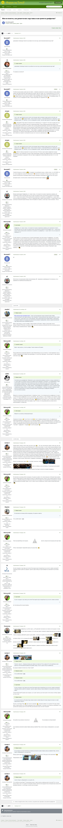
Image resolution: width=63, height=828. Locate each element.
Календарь (9, 9)
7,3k (7, 232)
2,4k (7, 517)
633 (7, 576)
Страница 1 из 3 (18, 33)
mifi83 (7, 373)
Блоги (14, 9)
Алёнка (16, 801)
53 (7, 384)
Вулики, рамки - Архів (17, 23)
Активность (8, 6)
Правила (19, 9)
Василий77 (11, 22)
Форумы (3, 9)
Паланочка (7, 626)
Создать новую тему (56, 27)
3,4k (7, 70)
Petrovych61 (7, 221)
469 (7, 202)
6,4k (7, 636)
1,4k (7, 453)
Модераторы (26, 9)
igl (7, 565)
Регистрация (58, 2)
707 (7, 320)
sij (7, 60)
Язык (27, 824)
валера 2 (7, 442)
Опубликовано (19, 38)
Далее (9, 33)
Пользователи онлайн (35, 9)
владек (7, 111)
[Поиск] (52, 7)
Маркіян (7, 507)
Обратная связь (33, 824)
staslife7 (7, 309)
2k (7, 121)
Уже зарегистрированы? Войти (46, 2)
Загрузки (15, 6)
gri (7, 191)
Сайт (3, 7)
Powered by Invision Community (31, 826)
